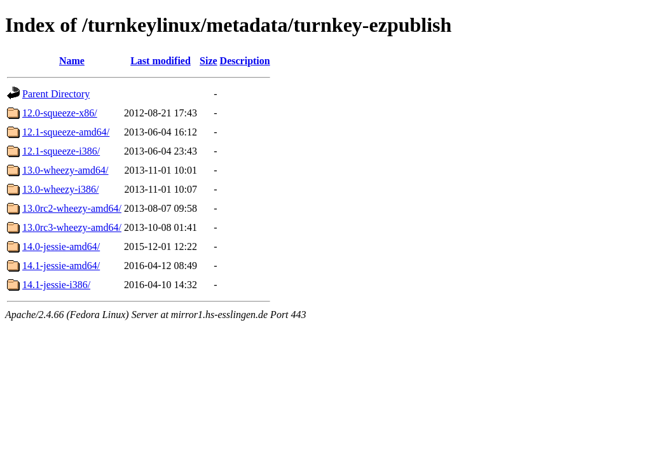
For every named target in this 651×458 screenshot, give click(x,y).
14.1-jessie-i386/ (56, 284)
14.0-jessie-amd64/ (61, 246)
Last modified (160, 60)
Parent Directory (56, 93)
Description (245, 60)
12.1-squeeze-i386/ (61, 151)
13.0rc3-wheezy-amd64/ (71, 227)
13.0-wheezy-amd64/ (65, 170)
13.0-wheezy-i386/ (60, 189)
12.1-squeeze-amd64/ (65, 132)
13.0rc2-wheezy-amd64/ (71, 208)
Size (208, 60)
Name (72, 60)
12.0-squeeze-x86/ (59, 113)
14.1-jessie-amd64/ (61, 265)
